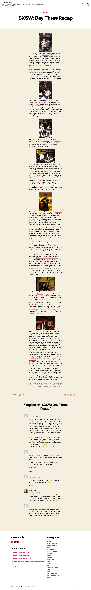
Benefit (49, 547)
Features (49, 555)
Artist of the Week (52, 543)
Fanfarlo (40, 180)
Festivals (45, 12)
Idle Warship (40, 102)
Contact (76, 3)
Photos (49, 569)
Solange (57, 260)
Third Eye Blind (51, 362)
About (81, 3)
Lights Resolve (41, 258)
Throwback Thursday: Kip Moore (20, 555)
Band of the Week (52, 545)
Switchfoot (40, 294)
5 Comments (55, 23)
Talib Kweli (34, 386)
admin (37, 23)
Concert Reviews (52, 551)
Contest (49, 553)
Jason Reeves (56, 383)
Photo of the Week (52, 567)
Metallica (52, 358)
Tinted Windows (50, 258)
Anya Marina (45, 55)
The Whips (35, 166)
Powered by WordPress (29, 586)
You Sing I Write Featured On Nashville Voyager (24, 566)
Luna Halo (43, 292)
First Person (50, 559)
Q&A (48, 571)
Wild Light (42, 141)
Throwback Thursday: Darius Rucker (21, 558)
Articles (71, 3)
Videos (49, 577)
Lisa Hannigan (34, 304)
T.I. (31, 386)
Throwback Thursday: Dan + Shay (20, 552)
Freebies (49, 561)
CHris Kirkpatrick (39, 383)
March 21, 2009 (45, 23)
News (49, 565)
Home (66, 3)
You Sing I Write (7, 2)
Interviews (50, 563)
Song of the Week (52, 573)
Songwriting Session (53, 575)
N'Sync (47, 384)
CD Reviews (50, 549)
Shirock (34, 313)
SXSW (59, 384)
